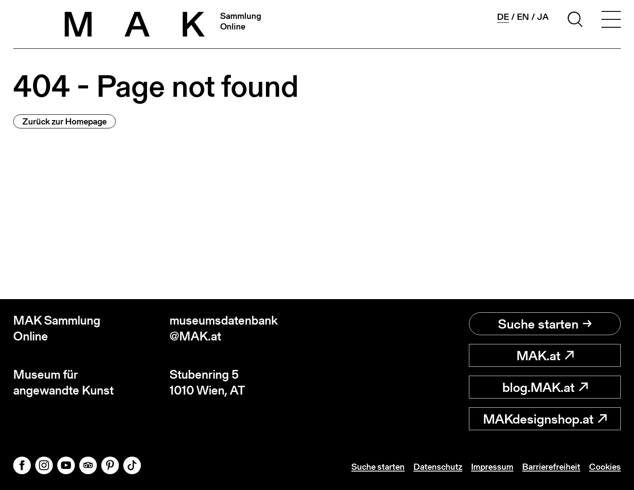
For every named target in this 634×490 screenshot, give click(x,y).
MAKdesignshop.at (545, 419)
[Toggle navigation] (611, 20)
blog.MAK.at (545, 387)
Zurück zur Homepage (64, 121)
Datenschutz (437, 467)
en (523, 16)
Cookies (605, 467)
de (503, 17)
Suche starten (545, 323)
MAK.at (545, 355)
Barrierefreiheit (551, 467)
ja (543, 16)
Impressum (492, 467)
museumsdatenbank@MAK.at (224, 328)
